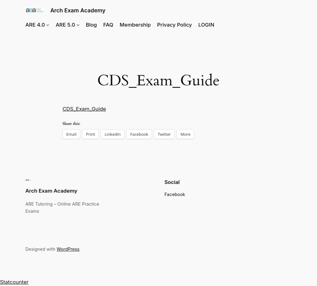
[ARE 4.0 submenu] (47, 24)
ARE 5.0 (65, 25)
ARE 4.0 (35, 25)
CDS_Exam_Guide (84, 109)
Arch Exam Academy (77, 10)
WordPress (68, 249)
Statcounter (14, 282)
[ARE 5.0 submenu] (78, 24)
